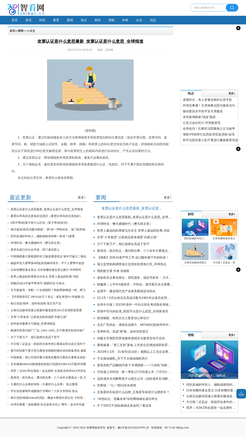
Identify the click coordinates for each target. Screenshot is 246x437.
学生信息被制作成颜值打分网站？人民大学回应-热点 (44, 391)
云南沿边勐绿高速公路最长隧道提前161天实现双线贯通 (46, 310)
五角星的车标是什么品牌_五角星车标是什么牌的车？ (133, 392)
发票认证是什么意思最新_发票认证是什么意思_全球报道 (47, 209)
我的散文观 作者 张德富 (113, 271)
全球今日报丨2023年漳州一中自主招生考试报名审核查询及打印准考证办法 (148, 304)
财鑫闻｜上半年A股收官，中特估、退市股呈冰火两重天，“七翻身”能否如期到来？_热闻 (157, 284)
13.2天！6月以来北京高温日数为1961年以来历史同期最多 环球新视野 (144, 297)
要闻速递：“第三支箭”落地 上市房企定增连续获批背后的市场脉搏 (141, 345)
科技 (42, 20)
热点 (84, 20)
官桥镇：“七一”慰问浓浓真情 (116, 385)
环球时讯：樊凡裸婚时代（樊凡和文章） (36, 242)
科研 (125, 20)
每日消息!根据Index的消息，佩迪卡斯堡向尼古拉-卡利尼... (48, 397)
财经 (98, 20)
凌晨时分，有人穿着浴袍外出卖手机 (207, 99)
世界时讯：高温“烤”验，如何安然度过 (122, 331)
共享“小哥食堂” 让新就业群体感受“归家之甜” (39, 317)
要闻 (70, 20)
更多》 (82, 197)
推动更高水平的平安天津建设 (203, 111)
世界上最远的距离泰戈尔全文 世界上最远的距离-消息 (45, 276)
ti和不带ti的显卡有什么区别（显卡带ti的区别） (40, 222)
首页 (15, 20)
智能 (111, 20)
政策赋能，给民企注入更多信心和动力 (123, 318)
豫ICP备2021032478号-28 (133, 427)
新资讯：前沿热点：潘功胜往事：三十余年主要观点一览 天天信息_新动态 (147, 250)
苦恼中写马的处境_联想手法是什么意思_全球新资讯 (132, 311)
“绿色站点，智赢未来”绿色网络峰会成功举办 (127, 398)
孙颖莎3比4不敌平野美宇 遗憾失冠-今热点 (38, 283)
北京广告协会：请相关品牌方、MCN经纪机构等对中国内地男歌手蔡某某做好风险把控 (156, 324)
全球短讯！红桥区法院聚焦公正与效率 (209, 128)
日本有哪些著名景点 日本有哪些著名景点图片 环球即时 (46, 269)
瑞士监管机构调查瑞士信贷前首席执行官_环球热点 (131, 264)
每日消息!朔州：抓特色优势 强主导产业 (36, 303)
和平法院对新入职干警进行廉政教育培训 (210, 140)
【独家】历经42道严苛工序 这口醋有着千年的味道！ (133, 257)
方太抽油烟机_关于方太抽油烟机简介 (122, 358)
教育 (56, 20)
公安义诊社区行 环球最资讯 (201, 122)
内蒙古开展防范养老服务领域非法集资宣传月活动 (131, 338)
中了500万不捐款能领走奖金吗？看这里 (124, 405)
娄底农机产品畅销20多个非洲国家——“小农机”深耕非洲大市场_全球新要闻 (148, 365)
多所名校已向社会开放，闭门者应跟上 (35, 249)
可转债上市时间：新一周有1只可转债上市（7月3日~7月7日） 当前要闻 (145, 372)
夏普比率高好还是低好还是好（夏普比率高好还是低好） (47, 216)
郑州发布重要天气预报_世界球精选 (33, 323)
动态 (153, 20)
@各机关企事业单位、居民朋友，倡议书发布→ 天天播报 (136, 277)
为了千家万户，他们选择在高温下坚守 (35, 337)
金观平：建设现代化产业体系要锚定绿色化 (126, 291)
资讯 (28, 20)
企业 (139, 20)
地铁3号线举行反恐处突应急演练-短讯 (209, 134)
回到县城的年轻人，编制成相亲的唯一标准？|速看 (43, 236)
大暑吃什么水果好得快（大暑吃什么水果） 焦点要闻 (44, 384)
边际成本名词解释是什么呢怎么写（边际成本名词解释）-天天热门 (142, 378)
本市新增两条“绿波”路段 (199, 117)
